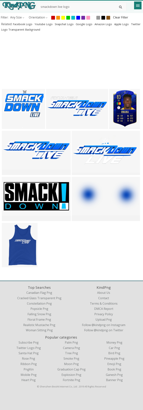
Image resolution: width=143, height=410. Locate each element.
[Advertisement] (71, 60)
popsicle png (39, 309)
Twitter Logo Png (28, 348)
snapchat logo (64, 24)
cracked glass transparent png (39, 298)
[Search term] (82, 6)
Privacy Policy (103, 314)
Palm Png (71, 342)
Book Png (114, 369)
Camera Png (71, 348)
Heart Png (28, 380)
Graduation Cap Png (71, 369)
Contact (103, 298)
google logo (84, 24)
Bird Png (114, 353)
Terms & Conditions (104, 303)
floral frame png (39, 319)
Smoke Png (71, 358)
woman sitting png (39, 330)
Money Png (114, 342)
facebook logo (23, 24)
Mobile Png (29, 375)
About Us (103, 293)
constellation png (39, 303)
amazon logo (104, 24)
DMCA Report (103, 309)
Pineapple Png (114, 358)
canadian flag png (39, 293)
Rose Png (28, 358)
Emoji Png (114, 364)
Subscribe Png (29, 342)
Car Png (114, 348)
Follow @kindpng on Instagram (103, 325)
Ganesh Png (114, 375)
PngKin (29, 369)
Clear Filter (120, 17)
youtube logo (44, 24)
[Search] (120, 7)
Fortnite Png (71, 380)
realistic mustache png (39, 325)
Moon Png (71, 364)
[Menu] (138, 5)
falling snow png (39, 314)
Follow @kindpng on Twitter (103, 330)
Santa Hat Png (29, 353)
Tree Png (71, 353)
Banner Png (114, 380)
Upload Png (103, 319)
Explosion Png (71, 375)
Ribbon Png (28, 364)
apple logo (121, 24)
